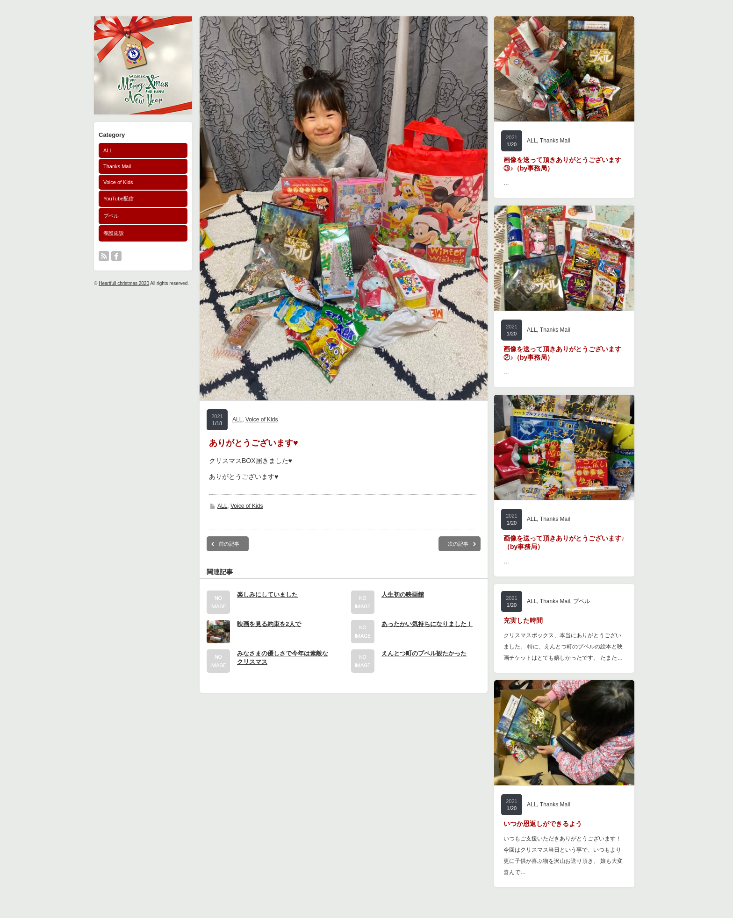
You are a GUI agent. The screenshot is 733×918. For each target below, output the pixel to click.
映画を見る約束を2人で (269, 623)
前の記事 (229, 544)
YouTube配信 (118, 198)
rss (104, 256)
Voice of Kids (118, 182)
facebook (116, 256)
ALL (108, 150)
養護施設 (113, 233)
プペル (111, 216)
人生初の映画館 (402, 594)
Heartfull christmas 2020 (124, 283)
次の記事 (458, 544)
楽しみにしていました (267, 594)
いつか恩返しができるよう (542, 823)
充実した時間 (523, 620)
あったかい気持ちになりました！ (427, 623)
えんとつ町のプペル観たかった (424, 653)
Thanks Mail (117, 166)
